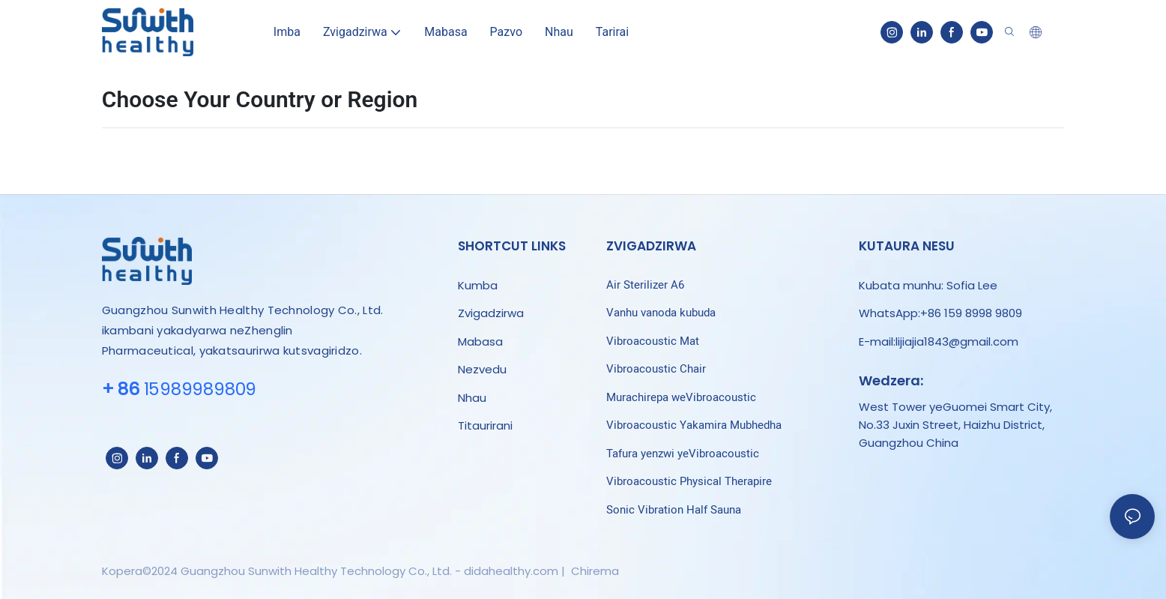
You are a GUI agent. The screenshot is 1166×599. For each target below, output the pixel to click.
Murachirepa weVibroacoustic (681, 397)
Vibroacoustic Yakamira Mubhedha (694, 425)
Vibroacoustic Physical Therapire (689, 481)
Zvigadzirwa (491, 313)
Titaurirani (487, 425)
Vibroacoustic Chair (656, 369)
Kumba (478, 285)
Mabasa (480, 341)
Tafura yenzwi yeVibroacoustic (682, 453)
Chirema (593, 571)
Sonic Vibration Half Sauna (673, 510)
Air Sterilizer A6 (645, 285)
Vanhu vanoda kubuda (661, 312)
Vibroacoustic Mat (652, 341)
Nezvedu (482, 369)
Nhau (472, 398)
